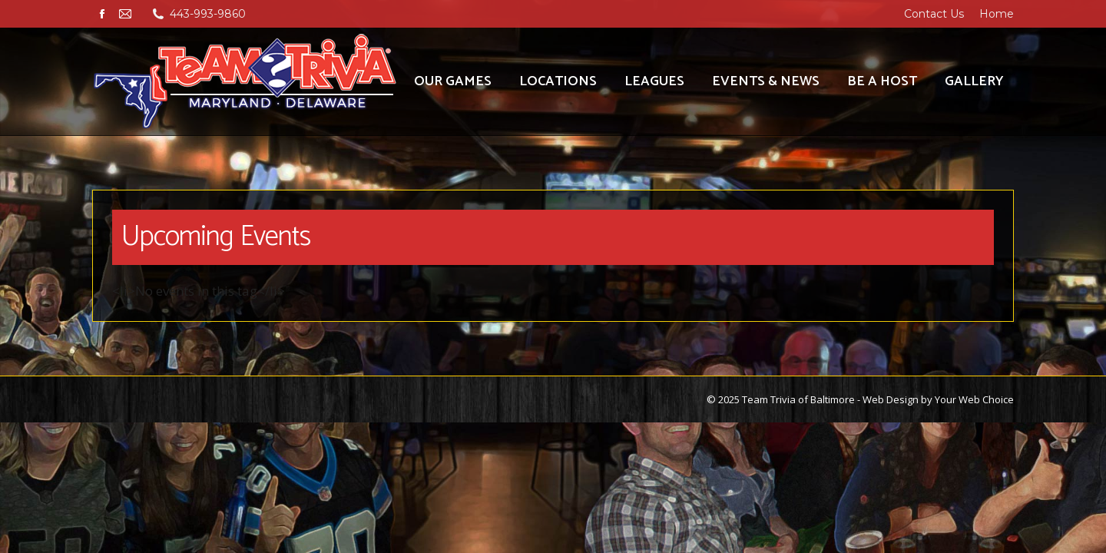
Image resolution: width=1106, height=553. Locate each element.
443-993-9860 (208, 14)
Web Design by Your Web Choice (938, 399)
